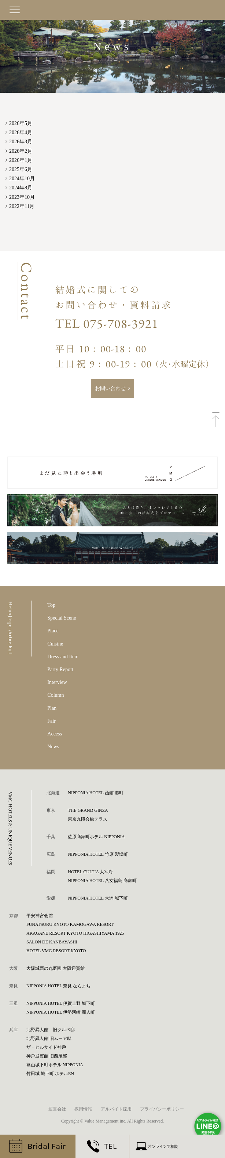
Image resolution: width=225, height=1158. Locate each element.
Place (52, 630)
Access (54, 734)
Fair (51, 721)
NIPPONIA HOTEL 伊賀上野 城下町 (60, 1003)
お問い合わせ (110, 388)
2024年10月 (22, 178)
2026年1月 (20, 160)
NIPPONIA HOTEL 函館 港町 (95, 792)
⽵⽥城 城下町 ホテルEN (50, 1073)
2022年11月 (21, 206)
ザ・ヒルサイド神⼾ (46, 1047)
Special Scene (61, 618)
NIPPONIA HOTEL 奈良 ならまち (58, 985)
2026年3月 (20, 141)
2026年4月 (20, 132)
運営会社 (57, 1109)
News (53, 746)
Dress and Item (62, 656)
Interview (57, 682)
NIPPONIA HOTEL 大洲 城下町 (98, 898)
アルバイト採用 (116, 1109)
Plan (51, 708)
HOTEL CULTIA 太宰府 (90, 871)
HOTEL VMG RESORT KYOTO (56, 950)
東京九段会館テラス (87, 819)
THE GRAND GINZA (88, 810)
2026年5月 (20, 123)
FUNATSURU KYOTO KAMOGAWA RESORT (70, 924)
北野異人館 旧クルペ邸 (50, 1029)
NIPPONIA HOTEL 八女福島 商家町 (102, 880)
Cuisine (55, 644)
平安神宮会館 (39, 915)
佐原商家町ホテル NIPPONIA (96, 836)
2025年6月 (20, 169)
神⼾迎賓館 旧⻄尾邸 (46, 1056)
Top (51, 605)
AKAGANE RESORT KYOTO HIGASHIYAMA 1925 (75, 933)
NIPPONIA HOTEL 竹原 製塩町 (98, 854)
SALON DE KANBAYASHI (51, 942)
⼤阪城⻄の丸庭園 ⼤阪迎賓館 (55, 968)
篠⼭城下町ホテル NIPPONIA (54, 1064)
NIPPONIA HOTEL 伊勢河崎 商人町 (60, 1012)
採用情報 (83, 1109)
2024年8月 (20, 187)
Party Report (60, 669)
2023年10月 (22, 197)
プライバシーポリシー (162, 1109)
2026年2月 (20, 151)
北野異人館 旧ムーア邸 (48, 1038)
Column (55, 695)
